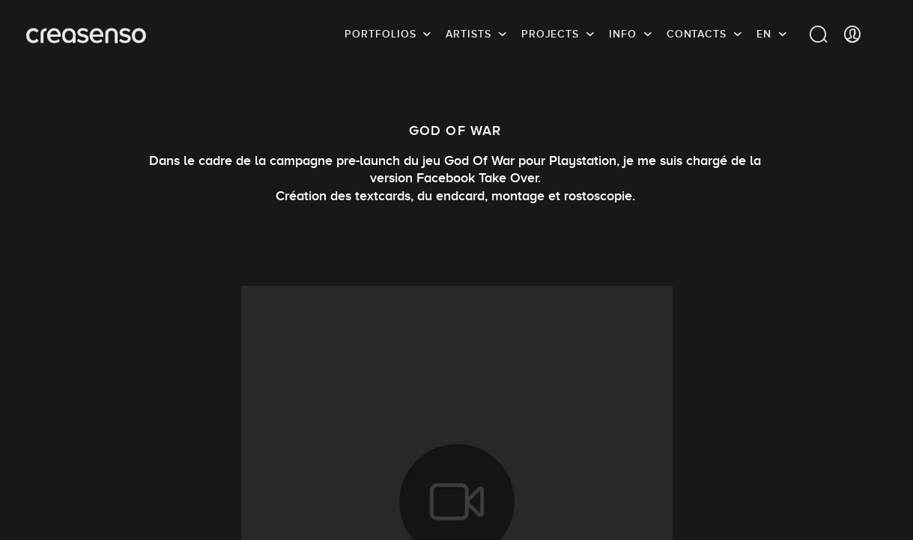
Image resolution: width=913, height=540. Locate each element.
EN (763, 34)
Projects (550, 34)
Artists (468, 34)
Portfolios (380, 34)
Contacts (697, 34)
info (623, 34)
